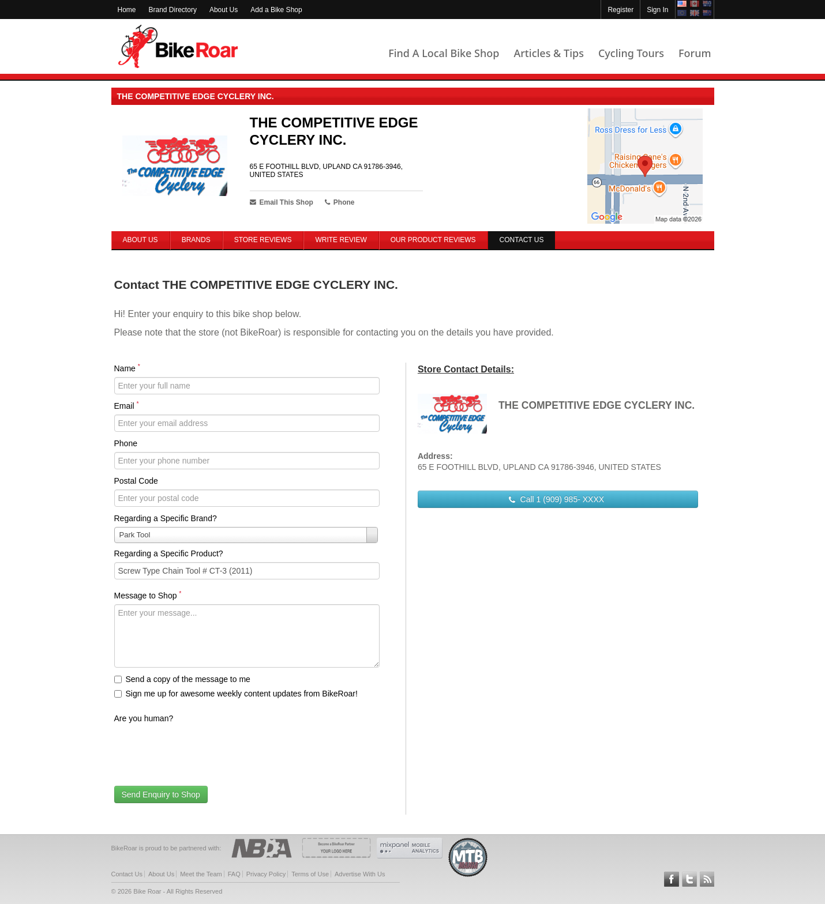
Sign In (657, 10)
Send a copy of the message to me (182, 679)
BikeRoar (178, 46)
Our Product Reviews (433, 240)
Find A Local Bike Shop (443, 53)
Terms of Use (310, 874)
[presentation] (202, 749)
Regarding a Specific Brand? (165, 518)
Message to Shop (148, 595)
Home (127, 10)
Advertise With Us (360, 874)
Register (620, 10)
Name (127, 368)
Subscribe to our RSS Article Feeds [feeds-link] (707, 879)
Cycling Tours (631, 53)
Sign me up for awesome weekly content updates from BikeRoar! (236, 693)
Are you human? (144, 718)
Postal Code (136, 480)
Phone (125, 443)
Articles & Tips (548, 53)
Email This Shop (281, 202)
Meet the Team (201, 874)
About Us (223, 10)
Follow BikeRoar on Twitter (689, 879)
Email (126, 405)
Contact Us (126, 874)
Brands (196, 240)
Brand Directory (173, 10)
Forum (694, 53)
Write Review (340, 240)
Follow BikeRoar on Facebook (671, 879)
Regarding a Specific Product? (168, 553)
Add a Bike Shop (276, 10)
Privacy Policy (266, 874)
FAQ (234, 874)
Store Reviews (263, 240)
